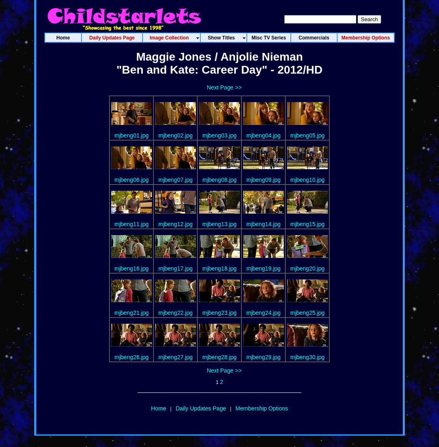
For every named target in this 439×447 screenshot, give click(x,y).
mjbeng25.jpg (307, 313)
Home (158, 408)
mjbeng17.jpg (175, 268)
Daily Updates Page (201, 408)
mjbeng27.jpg (175, 357)
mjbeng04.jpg (263, 135)
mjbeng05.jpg (307, 135)
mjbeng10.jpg (307, 180)
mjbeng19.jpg (263, 268)
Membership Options (261, 408)
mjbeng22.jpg (175, 313)
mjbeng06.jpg (131, 180)
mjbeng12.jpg (175, 224)
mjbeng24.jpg (263, 313)
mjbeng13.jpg (219, 224)
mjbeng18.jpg (219, 268)
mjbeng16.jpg (131, 268)
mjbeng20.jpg (307, 268)
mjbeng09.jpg (263, 180)
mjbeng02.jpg (175, 135)
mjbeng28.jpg (219, 357)
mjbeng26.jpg (131, 357)
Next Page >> (224, 87)
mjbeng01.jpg (131, 135)
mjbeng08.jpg (219, 180)
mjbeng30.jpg (307, 357)
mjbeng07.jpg (175, 180)
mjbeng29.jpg (263, 357)
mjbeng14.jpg (263, 224)
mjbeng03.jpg (219, 135)
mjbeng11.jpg (131, 224)
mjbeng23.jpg (219, 313)
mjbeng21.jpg (131, 313)
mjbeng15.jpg (307, 224)
